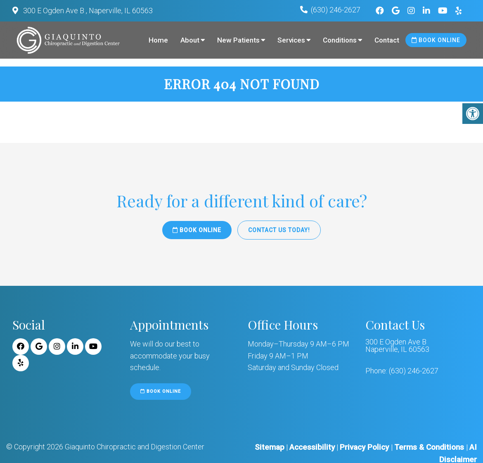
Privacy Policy (365, 447)
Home (158, 40)
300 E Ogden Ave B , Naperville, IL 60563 (87, 10)
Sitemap (269, 447)
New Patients (238, 40)
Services (291, 40)
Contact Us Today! (279, 230)
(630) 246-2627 (335, 9)
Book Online (436, 40)
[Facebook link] (381, 11)
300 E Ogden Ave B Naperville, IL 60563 (397, 345)
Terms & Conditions (430, 447)
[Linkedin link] (427, 11)
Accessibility (312, 447)
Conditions (340, 40)
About (189, 40)
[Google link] (397, 11)
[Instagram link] (412, 11)
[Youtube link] (443, 11)
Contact (386, 40)
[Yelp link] (458, 11)
